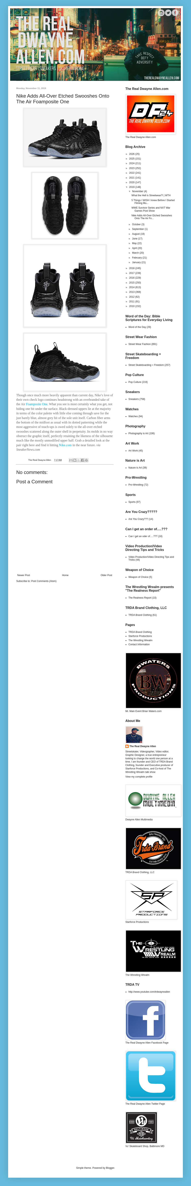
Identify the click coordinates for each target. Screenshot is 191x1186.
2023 (132, 168)
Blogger (110, 1168)
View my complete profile (138, 776)
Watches (133, 416)
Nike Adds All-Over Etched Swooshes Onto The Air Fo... (151, 217)
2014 (132, 287)
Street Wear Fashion (139, 344)
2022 (132, 172)
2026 (132, 154)
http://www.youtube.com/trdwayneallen (149, 991)
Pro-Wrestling (135, 484)
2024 (132, 163)
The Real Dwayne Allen (142, 746)
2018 (132, 268)
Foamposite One (36, 404)
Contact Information (139, 644)
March (136, 252)
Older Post (106, 575)
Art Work (133, 450)
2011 (132, 301)
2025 (132, 158)
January (136, 262)
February (137, 257)
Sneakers (133, 399)
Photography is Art (138, 433)
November (138, 191)
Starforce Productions (140, 636)
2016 (132, 277)
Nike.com (65, 445)
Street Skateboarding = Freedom (146, 365)
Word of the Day (137, 327)
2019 (132, 187)
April (135, 248)
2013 (132, 292)
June (135, 238)
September (138, 229)
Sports (132, 502)
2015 (132, 282)
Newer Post (23, 575)
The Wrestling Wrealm (140, 640)
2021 (132, 177)
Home (65, 575)
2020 (132, 182)
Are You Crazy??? (138, 519)
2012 (132, 296)
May (134, 243)
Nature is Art (135, 467)
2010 (132, 306)
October (136, 224)
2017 (132, 273)
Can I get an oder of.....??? (142, 536)
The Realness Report (139, 597)
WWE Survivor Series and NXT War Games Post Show (150, 209)
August (136, 234)
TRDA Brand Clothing (140, 615)
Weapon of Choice (138, 577)
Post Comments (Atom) (43, 581)
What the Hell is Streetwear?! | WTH (151, 195)
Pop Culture (134, 382)
